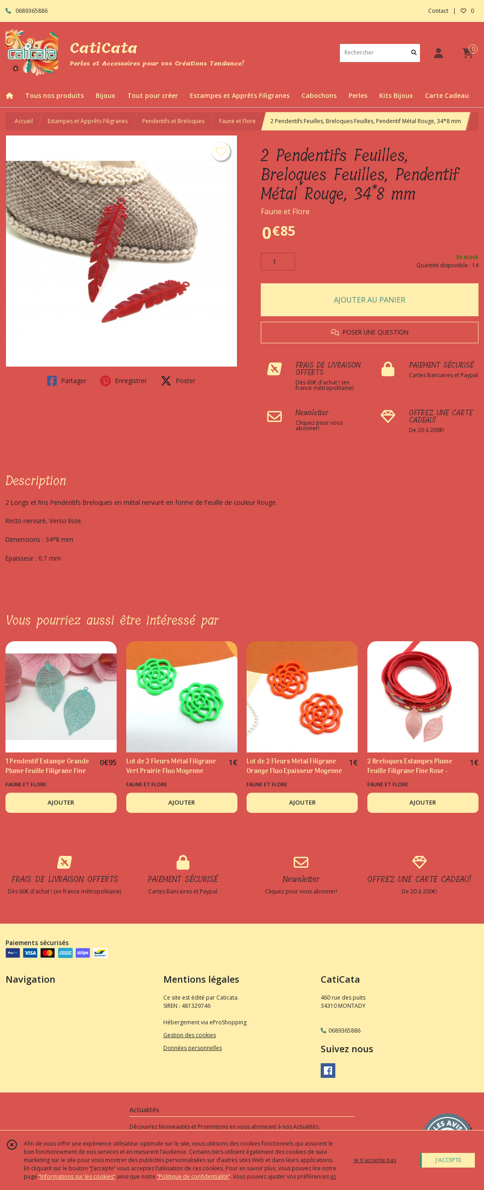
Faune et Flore (237, 121)
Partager (66, 380)
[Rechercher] (414, 53)
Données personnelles (192, 1048)
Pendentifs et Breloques (173, 121)
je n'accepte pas (375, 1160)
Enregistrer (123, 380)
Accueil (24, 121)
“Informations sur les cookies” (76, 1176)
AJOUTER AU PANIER (369, 300)
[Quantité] (278, 262)
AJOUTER (61, 802)
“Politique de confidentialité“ (193, 1176)
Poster (178, 380)
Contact (438, 11)
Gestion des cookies (189, 1035)
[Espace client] (438, 53)
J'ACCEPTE (448, 1160)
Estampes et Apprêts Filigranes (88, 121)
